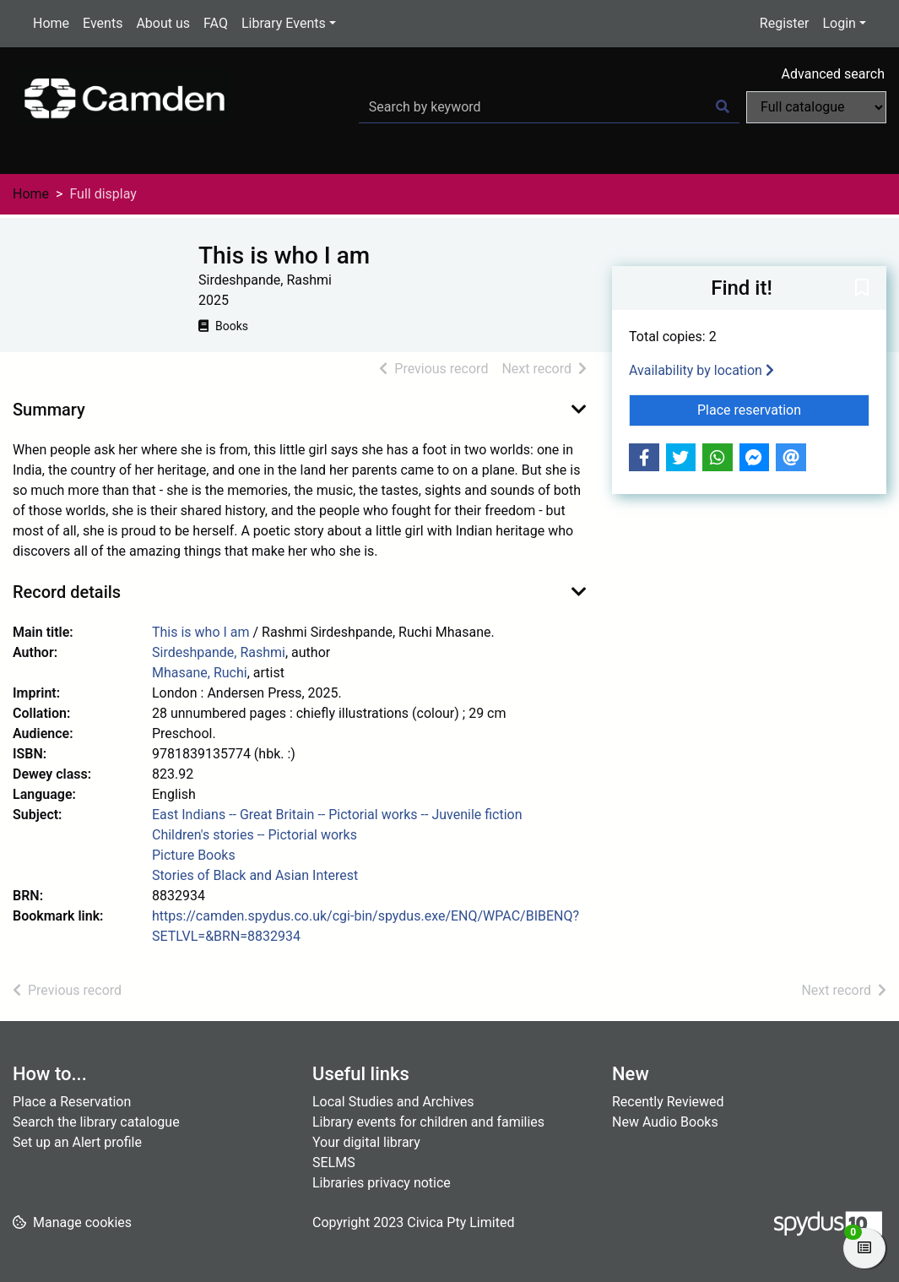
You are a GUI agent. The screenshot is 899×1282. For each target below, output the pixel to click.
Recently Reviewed (668, 1102)
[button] (861, 289)
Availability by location (701, 370)
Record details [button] (67, 592)
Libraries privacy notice (381, 1183)
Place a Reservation (72, 1102)
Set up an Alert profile (77, 1142)
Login (838, 23)
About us (163, 23)
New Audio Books (665, 1122)
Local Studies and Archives (393, 1102)
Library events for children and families (428, 1122)
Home (51, 23)
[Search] (722, 107)
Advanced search (833, 74)
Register (785, 23)
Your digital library (366, 1142)
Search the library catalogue (96, 1122)
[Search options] (816, 107)
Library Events (283, 23)
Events (102, 23)
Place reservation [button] (783, 408)
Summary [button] (49, 409)
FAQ (215, 23)
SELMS (333, 1162)
